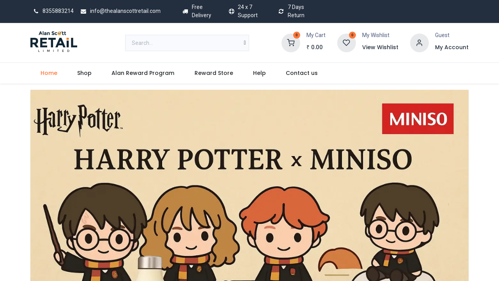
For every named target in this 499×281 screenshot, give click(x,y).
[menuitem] (48, 73)
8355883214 (52, 11)
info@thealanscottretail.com (119, 11)
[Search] (245, 43)
